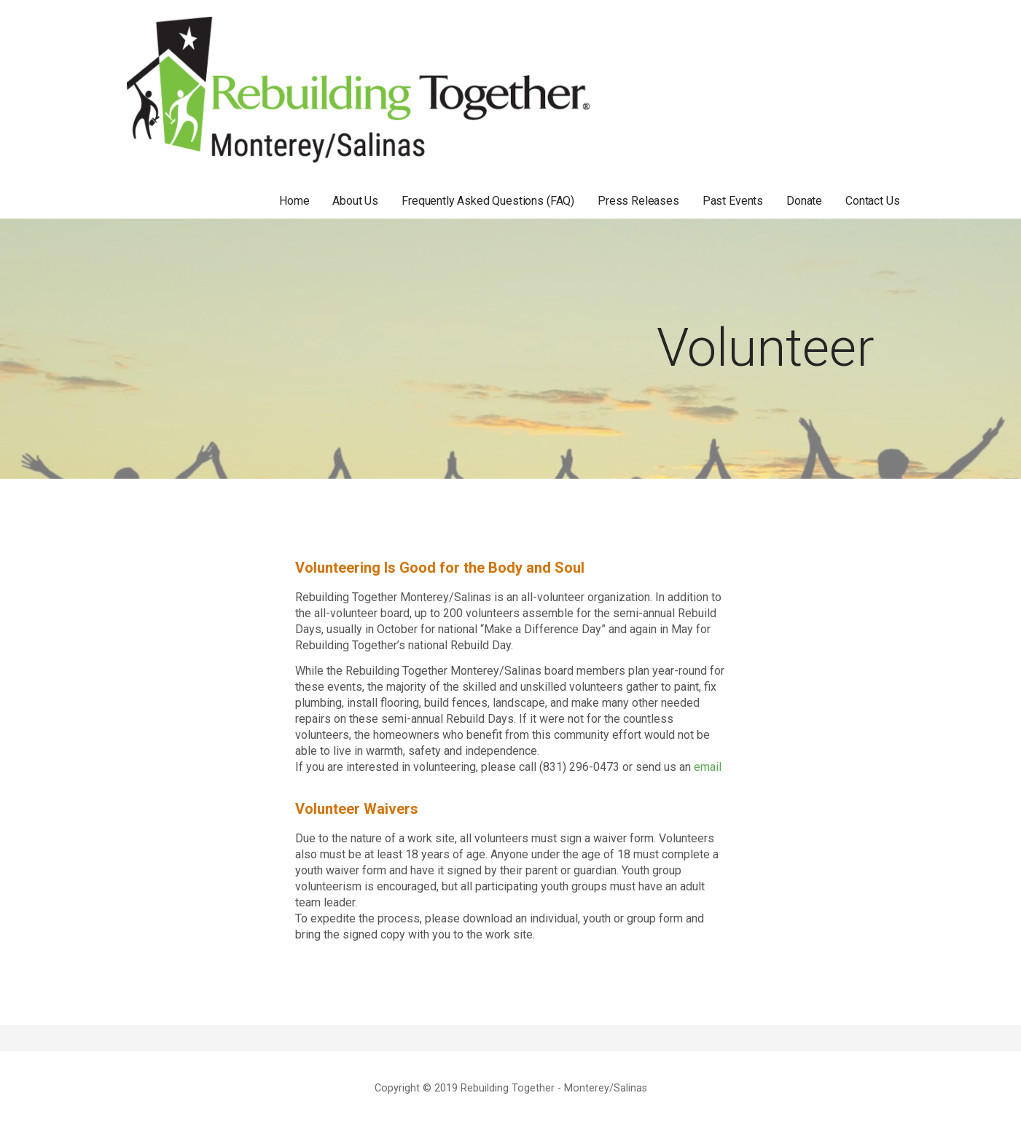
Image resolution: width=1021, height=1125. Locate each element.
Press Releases (638, 201)
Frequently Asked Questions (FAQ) (488, 201)
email (707, 767)
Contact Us (872, 201)
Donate (804, 201)
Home (294, 201)
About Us (355, 201)
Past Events (733, 201)
